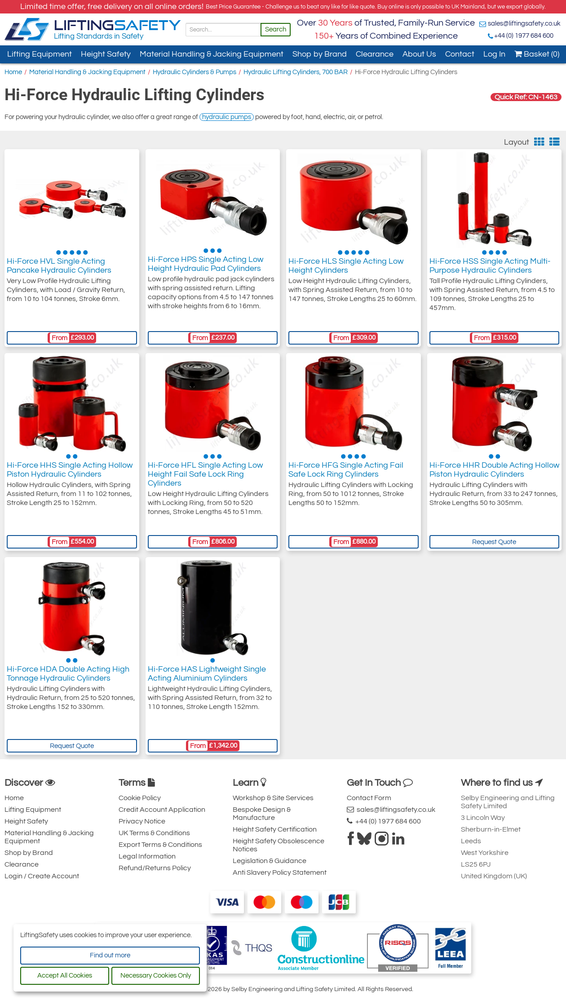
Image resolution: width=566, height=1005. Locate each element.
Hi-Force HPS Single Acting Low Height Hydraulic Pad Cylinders (205, 268)
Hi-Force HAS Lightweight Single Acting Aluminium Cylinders (207, 676)
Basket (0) (536, 54)
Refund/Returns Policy (155, 868)
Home (13, 72)
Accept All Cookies (64, 975)
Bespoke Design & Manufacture (262, 813)
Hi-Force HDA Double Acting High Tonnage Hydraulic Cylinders (68, 676)
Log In (494, 54)
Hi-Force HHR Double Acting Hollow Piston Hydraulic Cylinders (494, 472)
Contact (459, 54)
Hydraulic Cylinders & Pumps (194, 72)
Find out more (110, 955)
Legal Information (147, 856)
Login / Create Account (41, 876)
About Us (419, 54)
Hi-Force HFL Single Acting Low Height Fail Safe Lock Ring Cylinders (205, 476)
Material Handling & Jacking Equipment (211, 54)
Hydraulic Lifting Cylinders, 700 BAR (295, 72)
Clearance (375, 54)
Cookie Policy (140, 797)
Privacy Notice (142, 821)
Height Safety (106, 54)
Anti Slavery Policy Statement (280, 872)
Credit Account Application (162, 809)
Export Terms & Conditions (160, 844)
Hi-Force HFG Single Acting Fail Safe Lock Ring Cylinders (345, 472)
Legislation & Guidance (269, 860)
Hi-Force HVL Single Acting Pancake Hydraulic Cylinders (59, 268)
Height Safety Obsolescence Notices (278, 845)
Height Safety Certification (275, 829)
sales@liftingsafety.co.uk (524, 23)
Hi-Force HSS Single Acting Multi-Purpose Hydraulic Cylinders (489, 268)
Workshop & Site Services (273, 797)
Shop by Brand (319, 54)
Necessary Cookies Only (155, 975)
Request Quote (494, 542)
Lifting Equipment (39, 54)
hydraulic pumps (226, 117)
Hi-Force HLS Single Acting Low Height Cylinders (345, 268)
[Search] (223, 29)
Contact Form (369, 797)
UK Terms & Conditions (154, 833)
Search (275, 29)
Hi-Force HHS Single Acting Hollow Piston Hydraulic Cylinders (70, 472)
